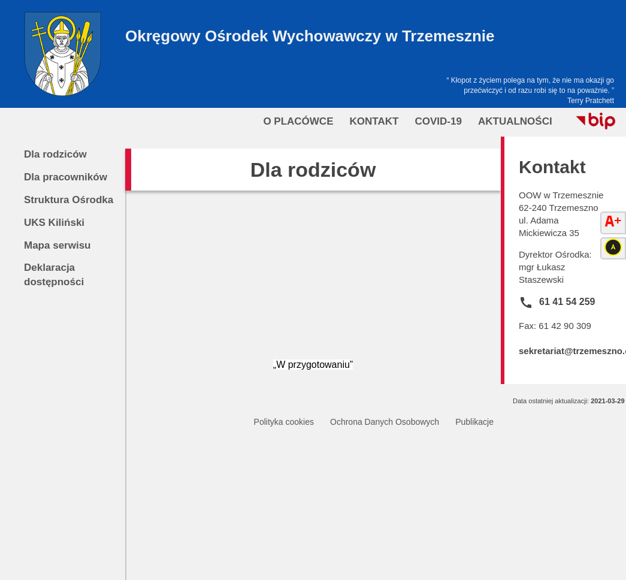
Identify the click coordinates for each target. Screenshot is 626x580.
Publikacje (474, 422)
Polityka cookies (284, 422)
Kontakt (374, 121)
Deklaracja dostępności (54, 275)
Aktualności (515, 121)
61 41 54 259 (567, 302)
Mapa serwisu (57, 245)
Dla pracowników (65, 177)
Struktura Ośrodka (68, 200)
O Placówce (298, 121)
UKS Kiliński (54, 222)
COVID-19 (438, 121)
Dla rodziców (55, 154)
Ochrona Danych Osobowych (384, 422)
